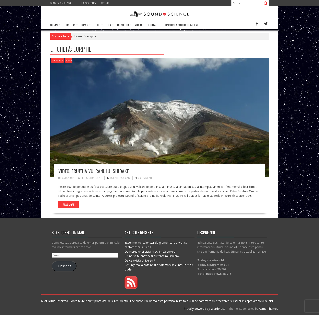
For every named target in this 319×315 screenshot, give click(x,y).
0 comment (145, 178)
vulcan (125, 178)
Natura (70, 25)
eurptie (114, 178)
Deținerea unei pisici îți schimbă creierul (150, 251)
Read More (68, 205)
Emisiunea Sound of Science (182, 25)
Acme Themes (268, 309)
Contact (105, 2)
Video (138, 25)
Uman (84, 25)
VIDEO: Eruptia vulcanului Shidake (93, 171)
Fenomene (57, 60)
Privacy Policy (88, 2)
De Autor (123, 25)
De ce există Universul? (140, 260)
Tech (97, 25)
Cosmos (55, 25)
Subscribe (64, 266)
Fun (109, 25)
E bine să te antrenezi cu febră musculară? (152, 256)
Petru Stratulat (90, 178)
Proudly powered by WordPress (204, 309)
